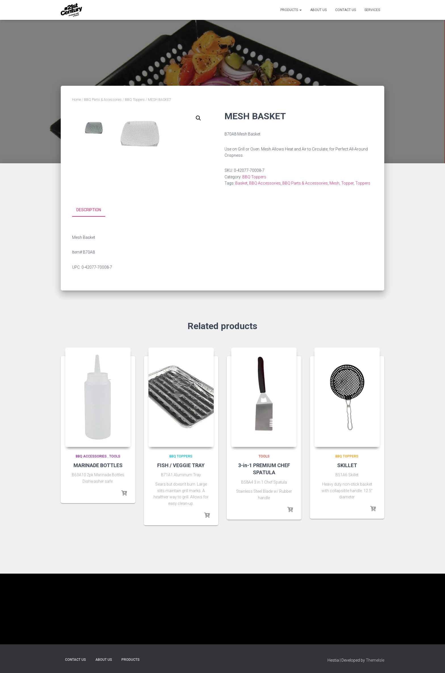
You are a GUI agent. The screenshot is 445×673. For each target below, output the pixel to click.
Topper (347, 183)
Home (76, 100)
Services (372, 10)
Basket (241, 183)
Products (291, 10)
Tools (114, 527)
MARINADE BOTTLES (98, 536)
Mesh (334, 183)
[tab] (93, 281)
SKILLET (347, 536)
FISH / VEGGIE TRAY (181, 536)
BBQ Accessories (265, 183)
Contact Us (345, 10)
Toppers (362, 183)
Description (88, 281)
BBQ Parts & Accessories (103, 100)
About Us (318, 10)
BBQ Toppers (135, 100)
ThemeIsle (375, 660)
